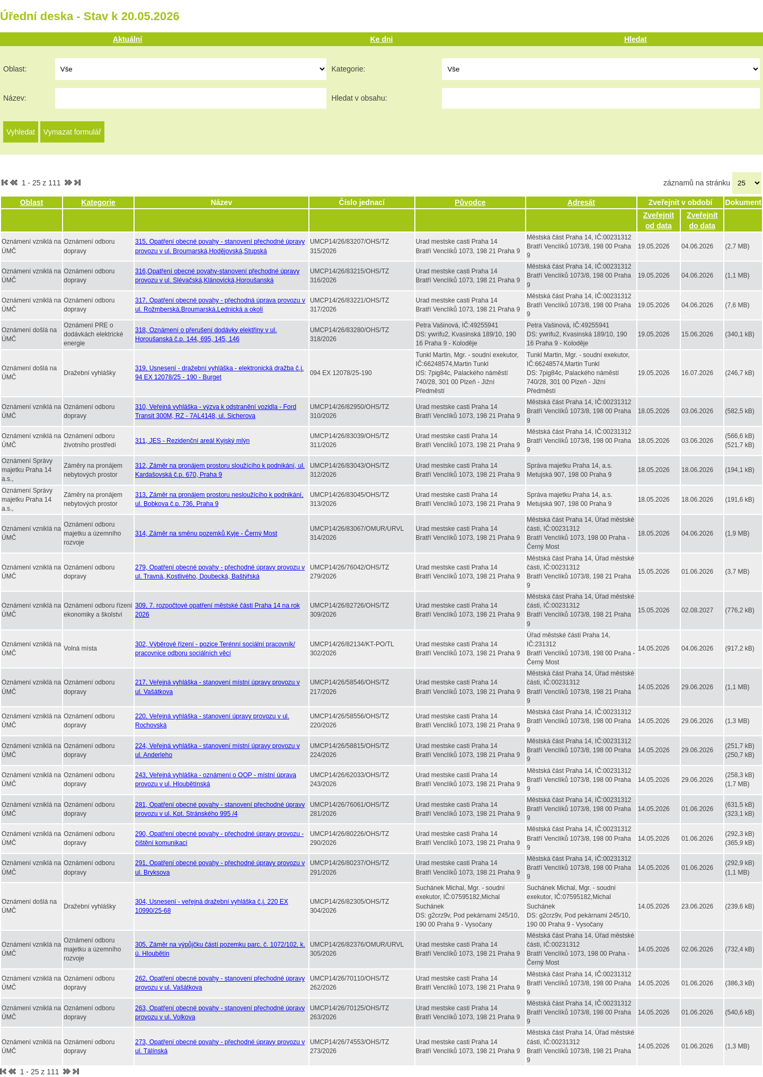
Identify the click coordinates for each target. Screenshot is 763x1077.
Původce (470, 202)
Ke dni (381, 39)
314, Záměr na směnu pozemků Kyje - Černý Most (206, 533)
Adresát (581, 202)
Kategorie (98, 202)
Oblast (31, 202)
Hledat (635, 39)
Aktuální (127, 39)
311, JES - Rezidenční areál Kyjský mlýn (192, 440)
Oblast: (14, 69)
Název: (14, 98)
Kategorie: (349, 69)
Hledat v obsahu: (359, 98)
